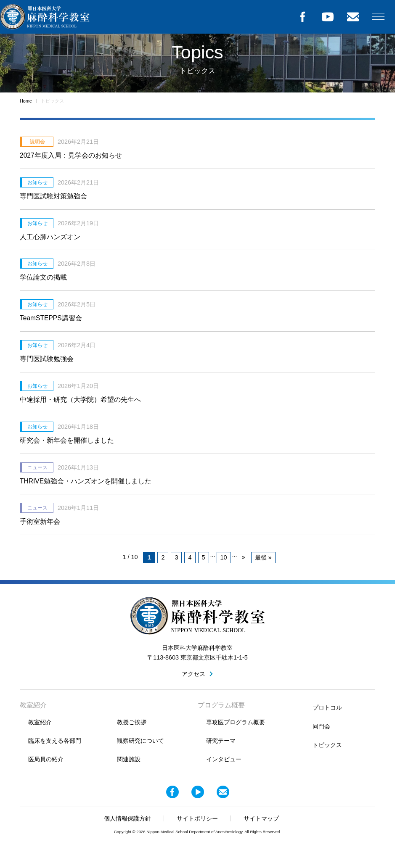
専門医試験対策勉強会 (53, 196)
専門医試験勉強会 (47, 358)
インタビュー (223, 759)
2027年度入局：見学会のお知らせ (71, 155)
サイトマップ (261, 818)
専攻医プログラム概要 (235, 722)
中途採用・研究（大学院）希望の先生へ (80, 399)
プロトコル (327, 707)
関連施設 (129, 759)
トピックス (327, 745)
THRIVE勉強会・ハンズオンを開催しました (85, 481)
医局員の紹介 (46, 759)
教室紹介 (40, 722)
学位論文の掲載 (43, 277)
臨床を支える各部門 (54, 740)
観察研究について (140, 740)
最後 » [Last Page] (263, 557)
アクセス (193, 674)
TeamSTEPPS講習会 (51, 318)
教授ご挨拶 (131, 722)
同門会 (321, 726)
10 (223, 557)
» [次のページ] (243, 557)
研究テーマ (221, 740)
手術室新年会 (40, 521)
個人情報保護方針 (127, 818)
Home (26, 100)
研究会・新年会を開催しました (67, 440)
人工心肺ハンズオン (50, 236)
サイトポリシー (197, 818)
